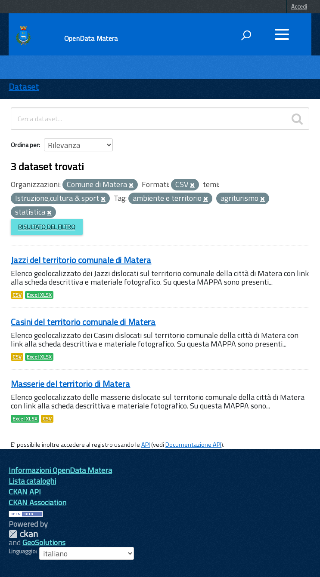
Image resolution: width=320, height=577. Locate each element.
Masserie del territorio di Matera (70, 383)
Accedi (299, 6)
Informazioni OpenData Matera (60, 470)
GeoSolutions (43, 542)
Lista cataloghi (32, 481)
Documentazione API (193, 444)
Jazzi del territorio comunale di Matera (81, 260)
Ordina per (25, 144)
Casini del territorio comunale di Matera (83, 321)
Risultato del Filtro (46, 226)
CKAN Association (37, 502)
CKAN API (25, 491)
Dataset (24, 86)
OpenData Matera (91, 38)
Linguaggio (22, 551)
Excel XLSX (39, 295)
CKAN (23, 533)
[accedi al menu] (282, 34)
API (145, 444)
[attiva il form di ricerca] (246, 35)
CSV (17, 295)
